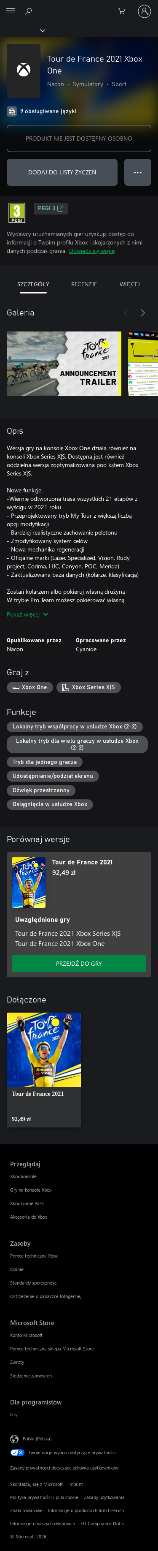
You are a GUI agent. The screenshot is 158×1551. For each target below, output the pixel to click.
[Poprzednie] (126, 313)
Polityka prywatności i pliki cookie (44, 1497)
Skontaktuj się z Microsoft (36, 1484)
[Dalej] (142, 313)
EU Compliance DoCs (102, 1523)
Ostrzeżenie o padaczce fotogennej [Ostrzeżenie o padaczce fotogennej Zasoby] (46, 1296)
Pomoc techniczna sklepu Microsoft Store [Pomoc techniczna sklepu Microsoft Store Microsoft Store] (52, 1348)
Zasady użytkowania (104, 1497)
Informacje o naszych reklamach (42, 1523)
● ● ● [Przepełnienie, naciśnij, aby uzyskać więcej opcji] (138, 172)
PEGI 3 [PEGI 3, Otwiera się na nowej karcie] (51, 208)
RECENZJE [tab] (84, 284)
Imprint (75, 1484)
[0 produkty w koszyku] (124, 11)
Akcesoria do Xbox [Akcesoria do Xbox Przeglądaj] (28, 1217)
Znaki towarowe (26, 1510)
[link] (44, 1070)
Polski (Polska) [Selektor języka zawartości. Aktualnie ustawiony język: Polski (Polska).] (37, 1438)
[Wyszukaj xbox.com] (29, 11)
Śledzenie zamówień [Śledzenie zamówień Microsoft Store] (31, 1375)
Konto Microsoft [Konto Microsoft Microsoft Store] (26, 1335)
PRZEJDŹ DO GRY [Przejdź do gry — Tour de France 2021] (79, 963)
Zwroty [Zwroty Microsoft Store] (17, 1362)
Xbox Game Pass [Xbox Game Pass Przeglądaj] (27, 1203)
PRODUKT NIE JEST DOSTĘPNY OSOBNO (79, 138)
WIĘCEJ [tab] (129, 284)
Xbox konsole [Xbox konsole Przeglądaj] (23, 1176)
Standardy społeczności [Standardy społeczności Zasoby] (34, 1282)
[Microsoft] (78, 6)
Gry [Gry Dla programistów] (13, 1414)
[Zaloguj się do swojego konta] (144, 11)
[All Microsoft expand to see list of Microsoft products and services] (10, 11)
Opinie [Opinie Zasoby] (17, 1269)
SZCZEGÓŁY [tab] (33, 284)
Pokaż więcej (27, 614)
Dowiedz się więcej (92, 251)
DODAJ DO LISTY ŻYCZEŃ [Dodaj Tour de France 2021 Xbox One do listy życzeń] (62, 172)
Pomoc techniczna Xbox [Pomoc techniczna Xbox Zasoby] (34, 1255)
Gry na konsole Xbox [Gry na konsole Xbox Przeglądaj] (30, 1189)
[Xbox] (22, 30)
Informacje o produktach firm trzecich (86, 1510)
